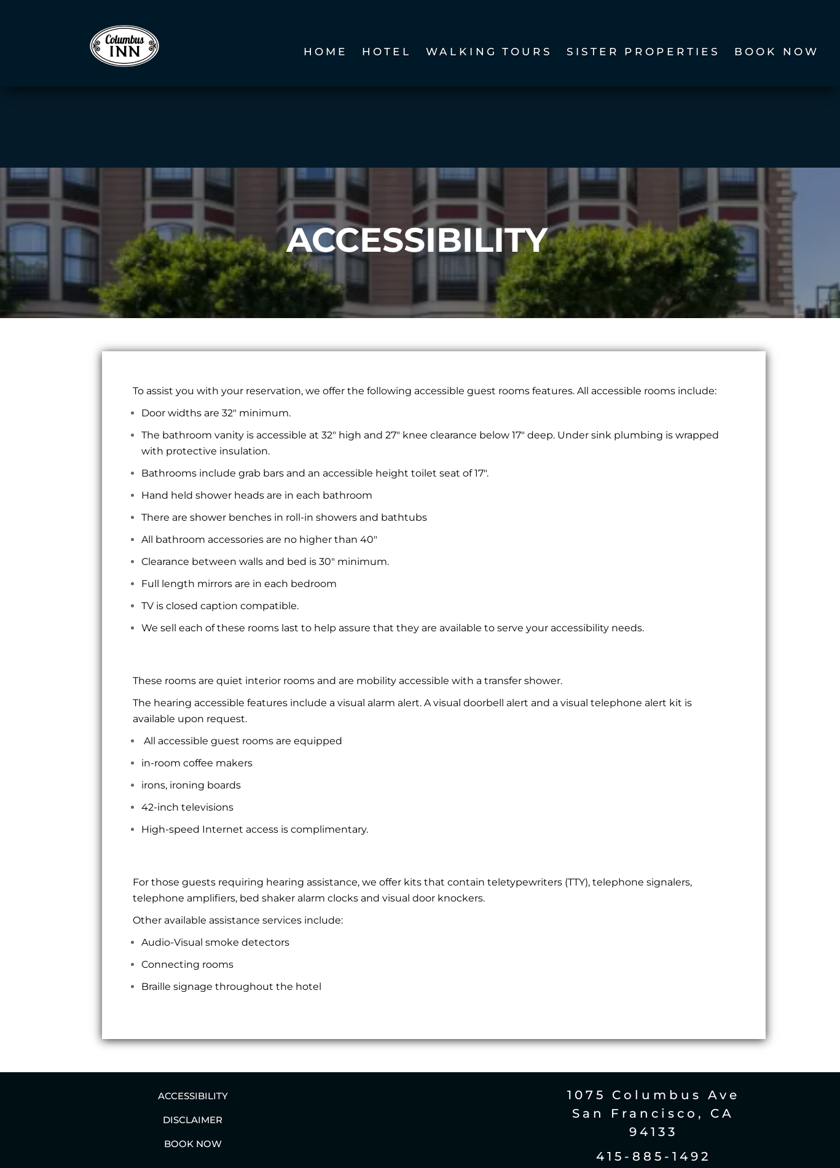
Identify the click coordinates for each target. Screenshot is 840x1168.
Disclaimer (192, 1042)
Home (325, 52)
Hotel (387, 52)
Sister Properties (643, 52)
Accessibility (193, 1018)
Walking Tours (489, 52)
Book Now (776, 52)
